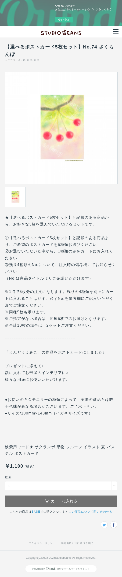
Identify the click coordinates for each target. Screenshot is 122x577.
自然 (29, 60)
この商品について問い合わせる (90, 511)
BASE (36, 511)
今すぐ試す (64, 19)
